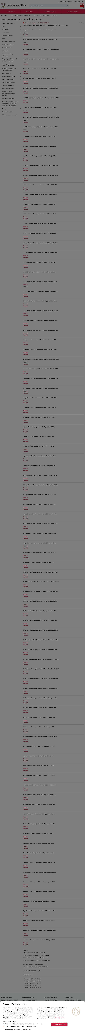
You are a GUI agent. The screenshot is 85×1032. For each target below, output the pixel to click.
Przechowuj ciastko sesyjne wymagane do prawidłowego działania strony (23, 1023)
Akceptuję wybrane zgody (59, 1024)
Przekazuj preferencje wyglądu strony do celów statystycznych (20, 1026)
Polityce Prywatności (59, 1018)
